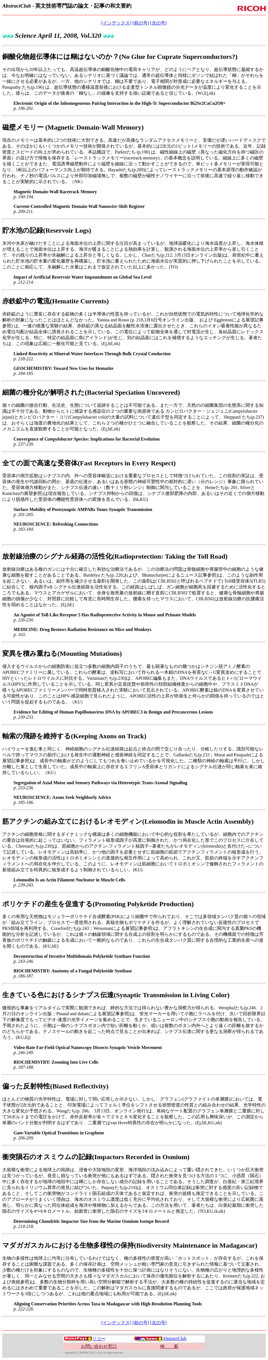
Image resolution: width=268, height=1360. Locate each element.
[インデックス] (116, 23)
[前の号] (141, 23)
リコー (85, 1338)
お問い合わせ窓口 (99, 1346)
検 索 (169, 1346)
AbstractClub (160, 1338)
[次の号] (158, 23)
